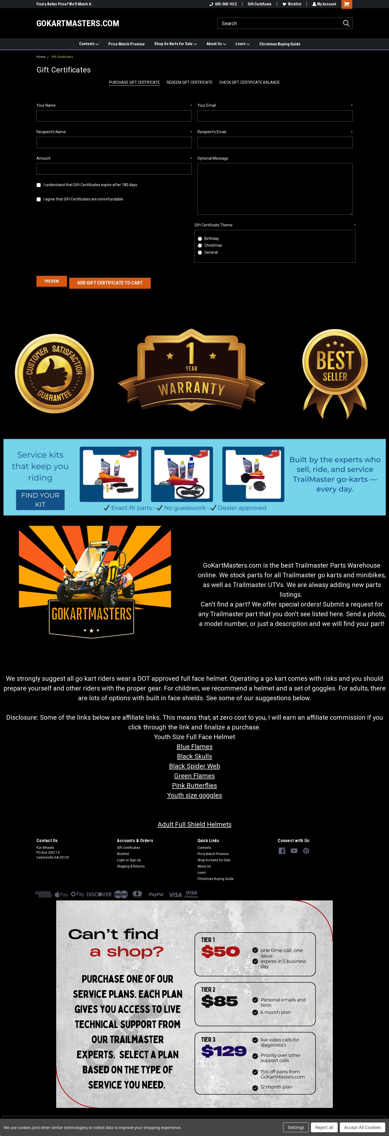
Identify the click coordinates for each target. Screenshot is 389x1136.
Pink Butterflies (194, 782)
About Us (216, 44)
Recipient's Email (275, 132)
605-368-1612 (222, 4)
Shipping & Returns (131, 862)
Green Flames (194, 772)
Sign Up (135, 856)
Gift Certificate (259, 4)
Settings (296, 1127)
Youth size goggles (194, 791)
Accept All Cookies (362, 1127)
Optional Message (212, 158)
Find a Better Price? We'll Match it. (64, 4)
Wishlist (291, 4)
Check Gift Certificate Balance (249, 82)
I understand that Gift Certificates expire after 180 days (90, 185)
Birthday (211, 238)
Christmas (213, 245)
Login (121, 856)
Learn (243, 44)
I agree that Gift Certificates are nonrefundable (83, 199)
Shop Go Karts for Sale (175, 44)
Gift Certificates (62, 57)
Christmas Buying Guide (279, 44)
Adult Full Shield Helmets (195, 821)
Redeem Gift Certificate (190, 82)
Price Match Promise (126, 44)
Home (40, 57)
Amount (114, 158)
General (211, 252)
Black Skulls (194, 752)
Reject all (324, 1127)
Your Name (114, 105)
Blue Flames (195, 743)
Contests (89, 44)
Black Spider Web (194, 762)
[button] (194, 473)
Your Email (275, 105)
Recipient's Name (114, 132)
